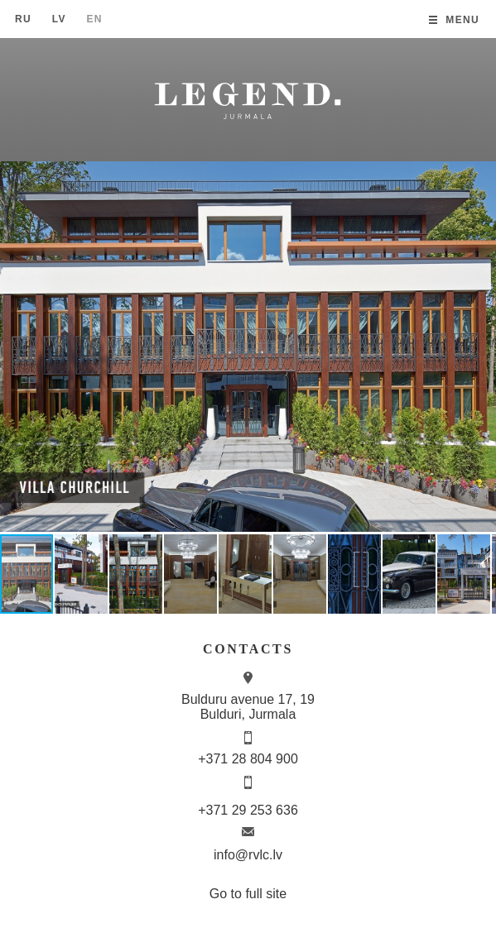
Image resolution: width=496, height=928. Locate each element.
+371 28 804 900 (248, 759)
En (94, 19)
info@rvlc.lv (248, 855)
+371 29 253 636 (248, 810)
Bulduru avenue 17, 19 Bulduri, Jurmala (248, 706)
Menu (462, 20)
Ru (23, 19)
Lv (59, 19)
